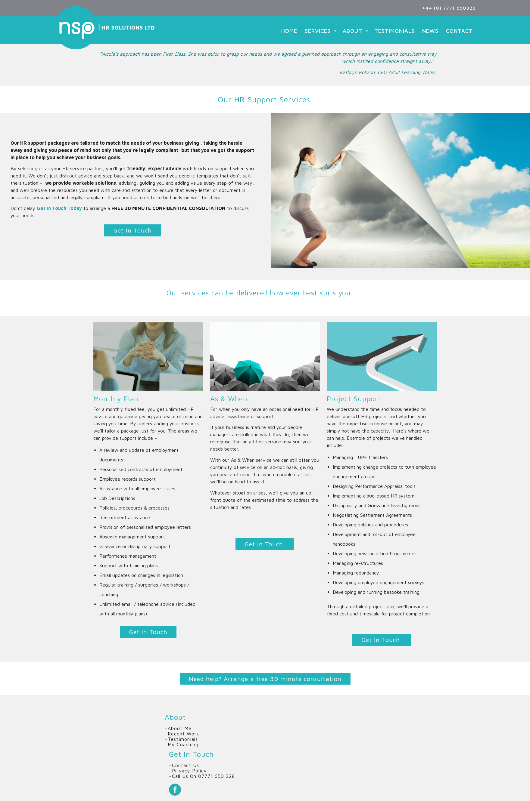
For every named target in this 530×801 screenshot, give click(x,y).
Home (289, 31)
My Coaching (183, 744)
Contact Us (185, 765)
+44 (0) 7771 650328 (449, 8)
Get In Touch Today (59, 208)
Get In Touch (132, 230)
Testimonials (394, 31)
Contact (459, 31)
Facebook (175, 790)
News (430, 31)
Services (318, 31)
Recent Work (183, 733)
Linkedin (202, 790)
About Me (180, 728)
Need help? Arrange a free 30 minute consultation (265, 678)
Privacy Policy (189, 770)
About (352, 31)
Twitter (188, 790)
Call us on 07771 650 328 (203, 776)
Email (216, 790)
